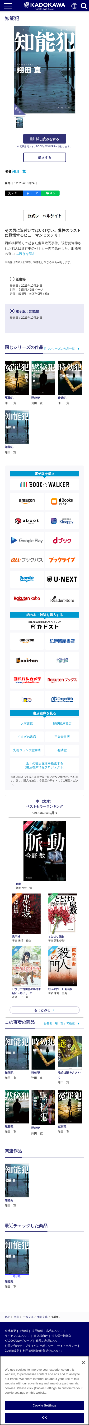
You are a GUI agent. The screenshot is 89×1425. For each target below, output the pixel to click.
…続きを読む (26, 254)
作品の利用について (48, 1340)
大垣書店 (27, 723)
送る (52, 193)
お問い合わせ (13, 1345)
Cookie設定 (12, 1350)
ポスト (16, 193)
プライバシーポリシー (39, 1345)
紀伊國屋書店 (62, 723)
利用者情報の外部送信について (43, 1350)
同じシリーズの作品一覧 (59, 348)
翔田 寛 (19, 171)
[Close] (83, 1362)
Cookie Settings (44, 1405)
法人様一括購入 (61, 1335)
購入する (44, 157)
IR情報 (23, 1330)
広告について (54, 1330)
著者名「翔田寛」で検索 (59, 1023)
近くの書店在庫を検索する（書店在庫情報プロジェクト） (44, 765)
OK (44, 1417)
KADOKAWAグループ (18, 1340)
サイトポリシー (67, 1345)
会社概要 (10, 1330)
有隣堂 (62, 750)
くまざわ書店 (27, 737)
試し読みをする (44, 139)
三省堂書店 (62, 737)
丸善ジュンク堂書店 (27, 750)
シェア (34, 193)
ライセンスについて (17, 1335)
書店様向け (41, 1335)
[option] (18, 1186)
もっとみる (42, 1010)
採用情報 (37, 1330)
